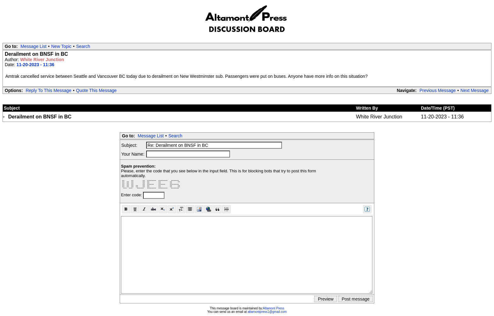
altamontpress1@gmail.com (267, 311)
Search (83, 46)
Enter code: (132, 194)
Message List (33, 46)
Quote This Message (96, 90)
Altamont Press (273, 308)
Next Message (475, 90)
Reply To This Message (48, 90)
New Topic (61, 46)
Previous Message (437, 90)
